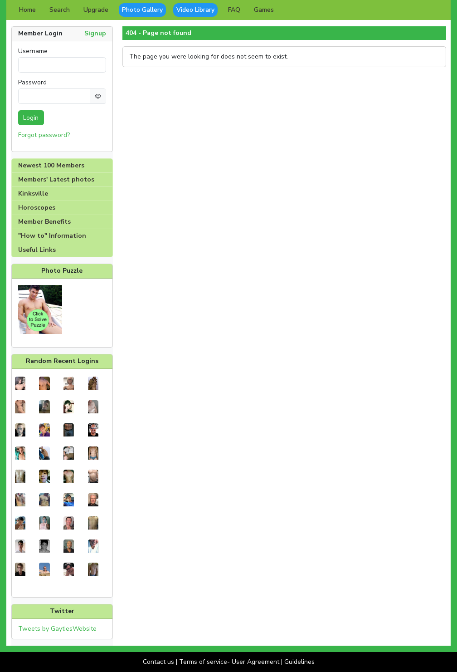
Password (32, 82)
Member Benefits (44, 221)
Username (33, 51)
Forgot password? (44, 135)
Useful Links (37, 249)
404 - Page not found (158, 33)
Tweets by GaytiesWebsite (57, 628)
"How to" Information (52, 235)
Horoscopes (36, 207)
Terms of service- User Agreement (229, 661)
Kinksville (33, 193)
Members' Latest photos (56, 179)
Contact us (158, 661)
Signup (95, 33)
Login (31, 117)
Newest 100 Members (51, 165)
